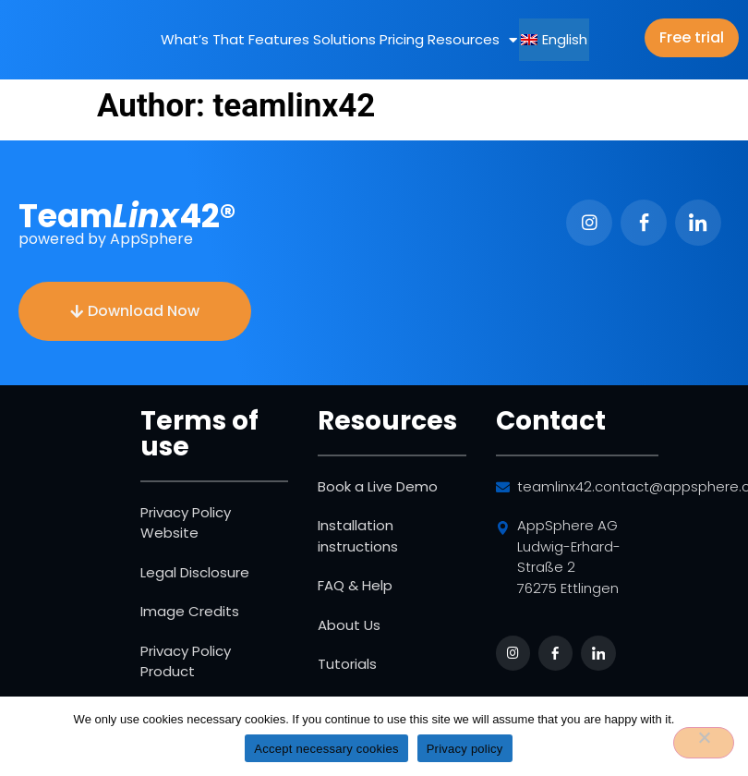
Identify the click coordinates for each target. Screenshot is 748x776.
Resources (472, 40)
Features (278, 39)
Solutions (344, 39)
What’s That (203, 39)
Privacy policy (465, 749)
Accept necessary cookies (326, 749)
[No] (703, 742)
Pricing (402, 39)
